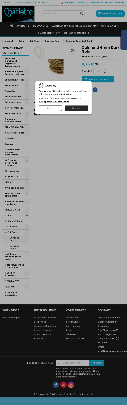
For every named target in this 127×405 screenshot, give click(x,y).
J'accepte (77, 108)
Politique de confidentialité (54, 101)
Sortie (50, 108)
